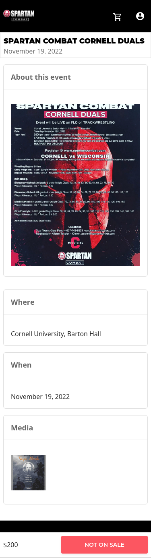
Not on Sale (104, 544)
